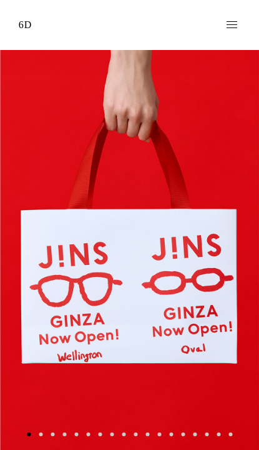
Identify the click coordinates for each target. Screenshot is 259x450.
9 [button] (124, 434)
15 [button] (195, 434)
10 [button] (136, 434)
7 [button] (100, 434)
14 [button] (183, 434)
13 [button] (171, 434)
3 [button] (53, 434)
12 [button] (159, 434)
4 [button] (65, 434)
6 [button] (88, 434)
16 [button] (207, 434)
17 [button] (219, 434)
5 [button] (76, 434)
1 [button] (29, 434)
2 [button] (41, 434)
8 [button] (112, 434)
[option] (129, 250)
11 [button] (148, 434)
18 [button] (231, 434)
